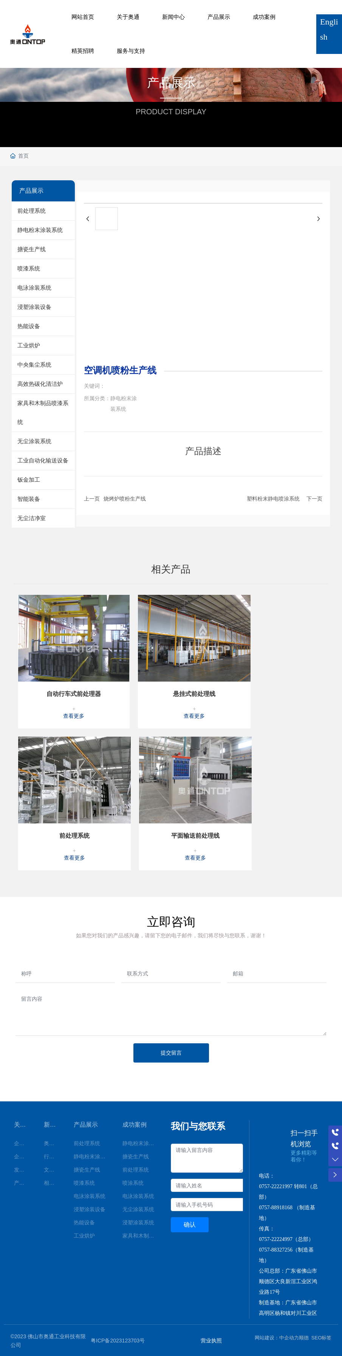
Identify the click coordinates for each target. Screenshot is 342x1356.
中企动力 (289, 1336)
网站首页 (82, 17)
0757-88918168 (275, 1206)
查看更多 (73, 715)
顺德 (304, 1336)
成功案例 (264, 17)
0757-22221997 (275, 1185)
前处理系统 (74, 834)
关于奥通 (128, 17)
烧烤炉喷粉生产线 (125, 499)
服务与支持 (131, 51)
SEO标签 (321, 1336)
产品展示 (218, 17)
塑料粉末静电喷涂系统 (273, 499)
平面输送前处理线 (195, 834)
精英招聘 (82, 51)
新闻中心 (173, 17)
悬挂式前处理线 (194, 693)
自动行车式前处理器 (73, 693)
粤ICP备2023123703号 (118, 1339)
